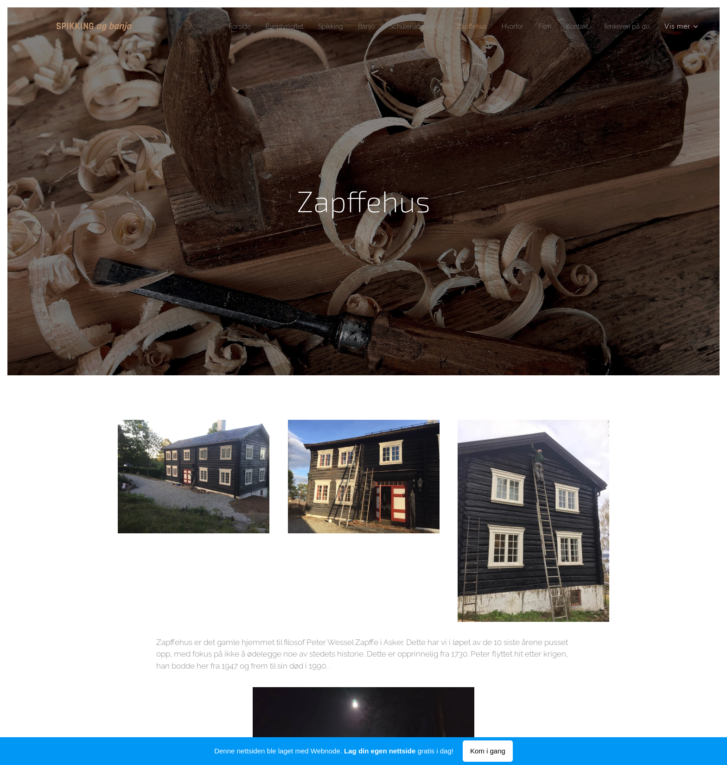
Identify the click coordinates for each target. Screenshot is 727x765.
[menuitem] (202, 26)
